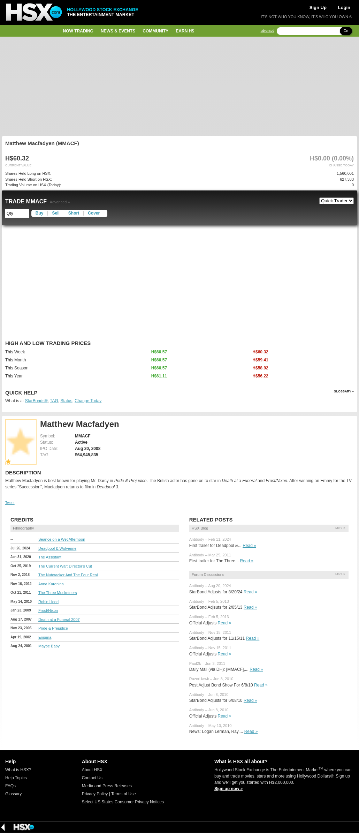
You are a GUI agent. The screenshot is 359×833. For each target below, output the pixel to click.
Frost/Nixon (48, 610)
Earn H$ (185, 31)
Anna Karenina (51, 584)
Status (66, 400)
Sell (55, 213)
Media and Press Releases (107, 785)
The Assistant (49, 557)
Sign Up (318, 7)
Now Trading (78, 31)
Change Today (88, 400)
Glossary (13, 793)
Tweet (10, 503)
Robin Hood (48, 602)
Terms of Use (123, 793)
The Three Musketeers (57, 593)
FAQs (10, 785)
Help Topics (16, 777)
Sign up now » (228, 788)
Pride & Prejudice (53, 628)
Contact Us (92, 777)
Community (155, 31)
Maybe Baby (49, 646)
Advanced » (60, 202)
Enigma (44, 637)
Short (73, 213)
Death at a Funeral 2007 (59, 619)
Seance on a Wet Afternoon (61, 539)
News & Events (118, 31)
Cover (94, 213)
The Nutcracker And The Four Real (68, 575)
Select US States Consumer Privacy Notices (123, 802)
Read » (249, 545)
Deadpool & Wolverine (57, 548)
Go (346, 31)
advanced (267, 30)
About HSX (92, 769)
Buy (40, 213)
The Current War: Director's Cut (65, 566)
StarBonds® (36, 400)
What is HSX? (18, 769)
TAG (54, 400)
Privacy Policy (95, 793)
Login (344, 7)
